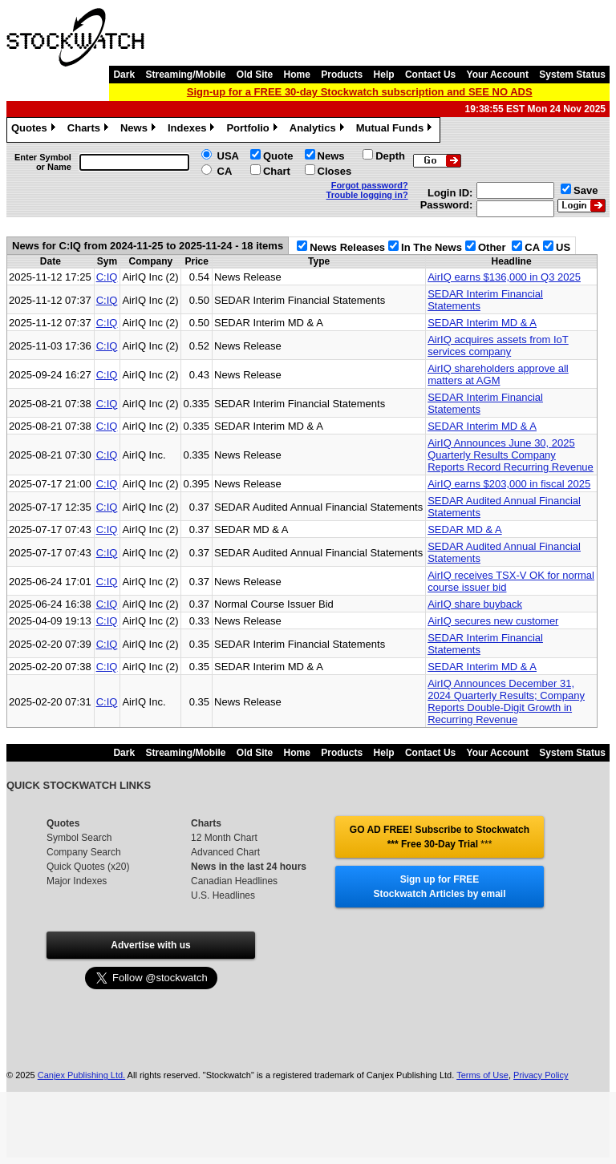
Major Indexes (77, 881)
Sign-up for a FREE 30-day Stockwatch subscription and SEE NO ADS (360, 92)
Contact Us (430, 74)
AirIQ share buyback (475, 604)
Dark (124, 74)
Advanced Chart (225, 852)
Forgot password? (369, 185)
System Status (572, 74)
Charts (89, 130)
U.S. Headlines (223, 895)
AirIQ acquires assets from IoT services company (498, 345)
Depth (390, 156)
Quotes (35, 130)
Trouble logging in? (367, 195)
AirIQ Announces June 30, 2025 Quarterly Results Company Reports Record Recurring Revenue (511, 455)
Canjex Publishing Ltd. (81, 1075)
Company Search (84, 852)
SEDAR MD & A (464, 529)
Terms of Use (482, 1075)
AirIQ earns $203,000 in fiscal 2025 (509, 484)
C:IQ (107, 277)
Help (384, 74)
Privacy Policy (540, 1075)
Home (297, 74)
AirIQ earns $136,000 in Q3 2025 (504, 277)
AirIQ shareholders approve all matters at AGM (498, 374)
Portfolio (253, 130)
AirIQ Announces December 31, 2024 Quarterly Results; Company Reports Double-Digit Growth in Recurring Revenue (506, 701)
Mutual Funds (396, 130)
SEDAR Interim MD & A (482, 323)
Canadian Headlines (234, 881)
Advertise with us (150, 945)
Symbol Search (79, 837)
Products (342, 74)
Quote (278, 156)
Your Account (498, 74)
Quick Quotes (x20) (88, 866)
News (140, 130)
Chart (276, 171)
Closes (335, 171)
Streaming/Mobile (185, 74)
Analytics (319, 130)
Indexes (193, 130)
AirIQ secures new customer (493, 621)
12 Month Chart (224, 837)
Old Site (255, 74)
